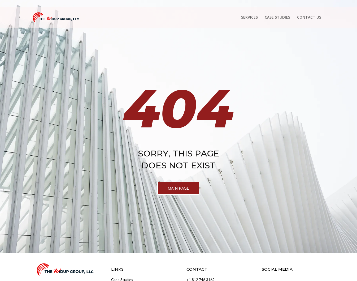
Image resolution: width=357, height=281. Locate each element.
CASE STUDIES (277, 17)
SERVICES (249, 17)
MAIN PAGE (178, 188)
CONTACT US (309, 17)
